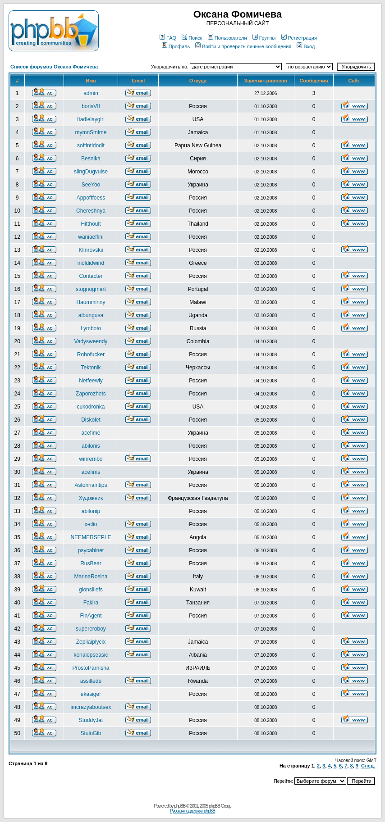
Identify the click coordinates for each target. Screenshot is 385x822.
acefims (91, 472)
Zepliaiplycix (90, 642)
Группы (264, 38)
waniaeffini (90, 237)
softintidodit (91, 145)
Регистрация (299, 38)
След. (368, 765)
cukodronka (91, 407)
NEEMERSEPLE (90, 537)
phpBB (179, 806)
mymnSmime (90, 132)
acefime (90, 433)
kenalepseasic (90, 655)
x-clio (90, 524)
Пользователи (227, 38)
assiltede (90, 681)
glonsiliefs (91, 589)
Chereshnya (90, 211)
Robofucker (91, 354)
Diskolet (91, 420)
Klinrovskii (90, 250)
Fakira (90, 602)
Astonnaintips (90, 485)
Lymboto (91, 328)
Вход (306, 46)
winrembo (90, 459)
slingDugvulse (91, 171)
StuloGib (90, 733)
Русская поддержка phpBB (192, 810)
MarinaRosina (90, 576)
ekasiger (91, 694)
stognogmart (91, 289)
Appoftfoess (91, 198)
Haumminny (90, 302)
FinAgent (90, 616)
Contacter (90, 276)
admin (90, 93)
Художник (91, 498)
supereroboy (91, 629)
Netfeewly (91, 380)
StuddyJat (91, 720)
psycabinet (91, 550)
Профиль (176, 46)
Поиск (192, 38)
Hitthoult (91, 224)
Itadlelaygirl (91, 119)
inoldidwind (91, 263)
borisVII (91, 106)
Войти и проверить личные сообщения (243, 46)
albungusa (90, 315)
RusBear (90, 563)
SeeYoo (91, 185)
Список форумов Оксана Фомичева (54, 66)
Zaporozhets (91, 394)
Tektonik (91, 367)
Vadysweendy (91, 341)
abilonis (91, 446)
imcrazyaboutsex (90, 707)
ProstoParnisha (90, 668)
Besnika (91, 158)
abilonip (91, 511)
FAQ (168, 38)
